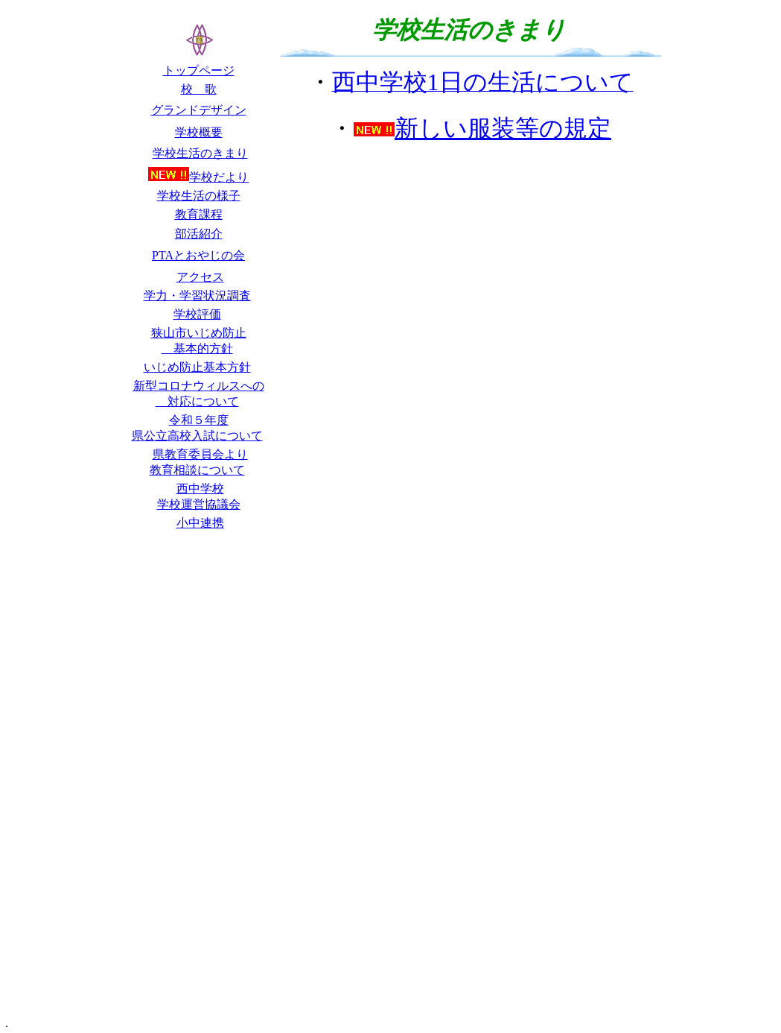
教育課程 (199, 214)
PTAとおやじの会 (198, 255)
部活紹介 (199, 233)
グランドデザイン (198, 110)
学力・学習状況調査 (197, 295)
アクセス (200, 277)
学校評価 (197, 314)
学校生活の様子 (198, 195)
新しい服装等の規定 (482, 128)
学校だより (219, 177)
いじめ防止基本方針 (197, 367)
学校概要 (199, 132)
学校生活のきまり (200, 153)
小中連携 (200, 522)
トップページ (199, 70)
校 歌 (199, 89)
